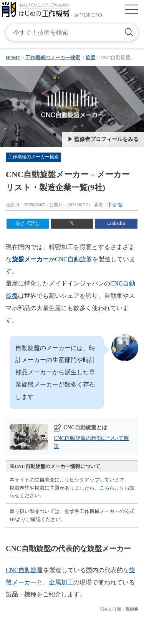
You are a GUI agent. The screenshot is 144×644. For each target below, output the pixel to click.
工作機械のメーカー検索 (33, 156)
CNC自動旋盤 (73, 259)
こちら (106, 488)
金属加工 (61, 582)
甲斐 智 (115, 204)
